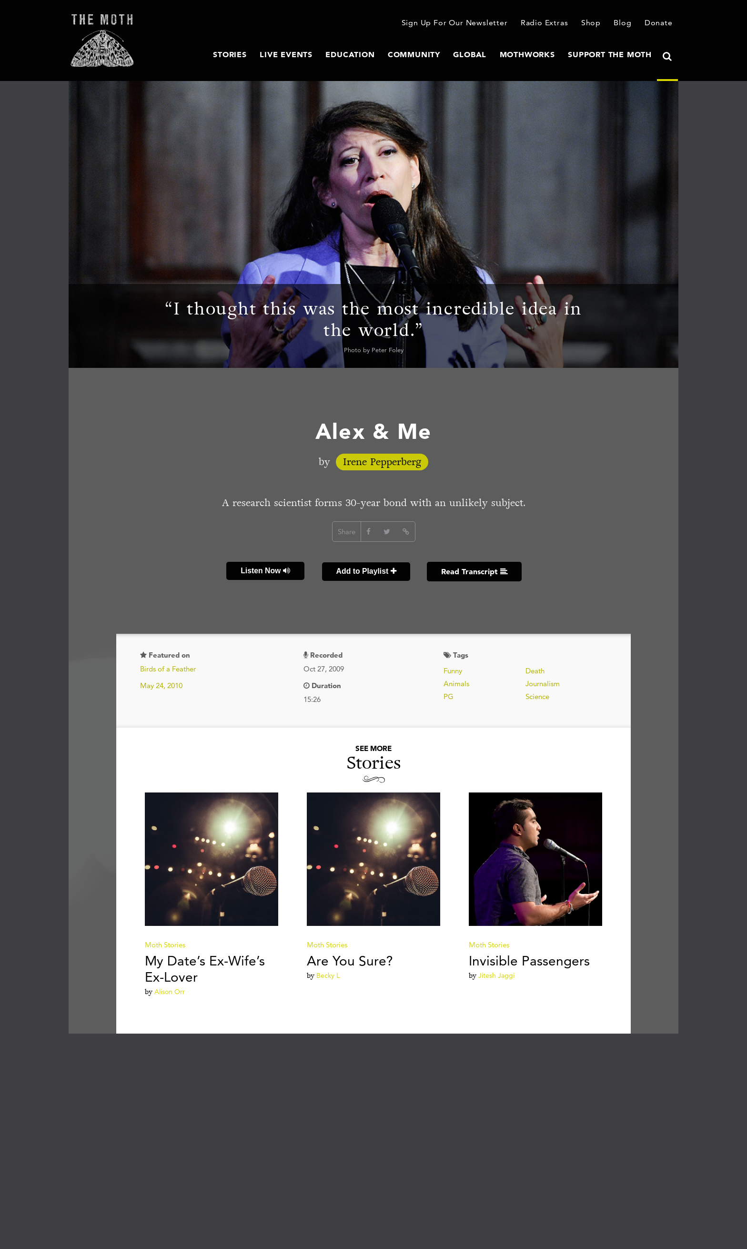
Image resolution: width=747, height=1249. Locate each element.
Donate (660, 23)
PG (449, 695)
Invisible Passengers (529, 959)
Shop (594, 23)
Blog (625, 23)
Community (433, 55)
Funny (453, 669)
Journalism (542, 682)
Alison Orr (169, 990)
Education (375, 55)
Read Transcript (473, 570)
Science (537, 695)
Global (485, 55)
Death (535, 669)
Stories (264, 55)
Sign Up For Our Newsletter (465, 23)
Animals (456, 682)
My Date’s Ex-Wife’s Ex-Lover (205, 967)
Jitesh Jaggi (496, 974)
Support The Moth (613, 55)
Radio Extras (549, 23)
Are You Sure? (350, 959)
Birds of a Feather (168, 667)
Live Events (316, 55)
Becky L (328, 974)
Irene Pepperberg (382, 462)
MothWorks (538, 55)
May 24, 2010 (161, 684)
